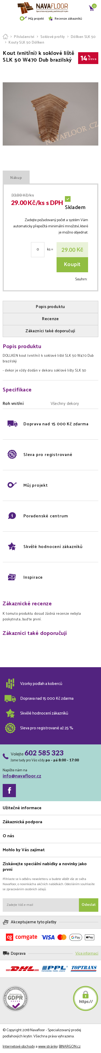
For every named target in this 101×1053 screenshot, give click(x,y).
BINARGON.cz (70, 1047)
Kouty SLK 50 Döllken (26, 42)
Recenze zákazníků (65, 18)
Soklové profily (52, 37)
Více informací (86, 953)
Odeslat (89, 905)
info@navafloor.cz (22, 776)
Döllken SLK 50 (83, 37)
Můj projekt (31, 18)
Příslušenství (24, 37)
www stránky (48, 1047)
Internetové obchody (19, 1047)
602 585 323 (44, 752)
